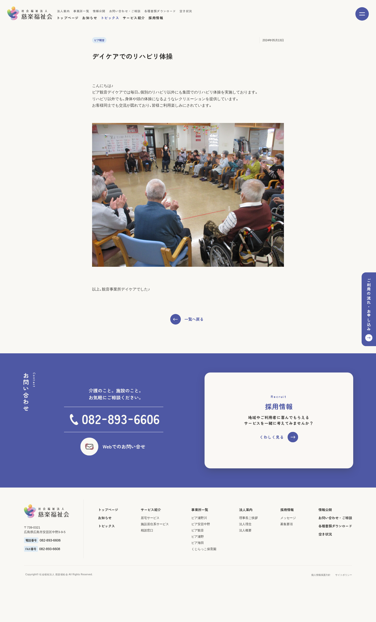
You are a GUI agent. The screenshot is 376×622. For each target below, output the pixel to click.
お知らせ (89, 17)
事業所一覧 (81, 11)
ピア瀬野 (197, 556)
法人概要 (245, 550)
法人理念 (245, 543)
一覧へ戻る (194, 332)
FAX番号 (29, 568)
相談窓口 (146, 550)
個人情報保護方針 (322, 594)
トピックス (110, 17)
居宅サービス (149, 537)
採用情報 (155, 17)
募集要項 (287, 543)
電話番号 (30, 560)
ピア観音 (197, 550)
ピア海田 (197, 562)
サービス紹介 (134, 17)
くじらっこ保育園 (203, 568)
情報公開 (99, 11)
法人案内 (63, 11)
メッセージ (289, 537)
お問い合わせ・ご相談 (125, 11)
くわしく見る (271, 456)
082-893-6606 (49, 559)
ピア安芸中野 (200, 543)
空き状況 (186, 11)
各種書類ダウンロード (160, 11)
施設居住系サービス (154, 543)
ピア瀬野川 (199, 537)
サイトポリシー (344, 594)
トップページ (68, 17)
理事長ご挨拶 (248, 537)
